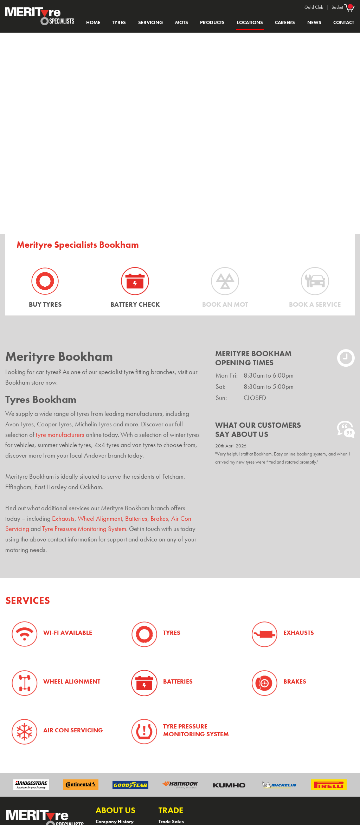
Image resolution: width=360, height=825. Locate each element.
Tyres (119, 22)
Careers (285, 22)
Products (212, 22)
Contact (343, 22)
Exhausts (63, 518)
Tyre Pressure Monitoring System (84, 529)
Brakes (159, 518)
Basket (343, 7)
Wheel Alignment (100, 518)
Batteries (136, 518)
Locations (250, 22)
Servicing (150, 22)
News (314, 22)
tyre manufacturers (60, 435)
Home (93, 22)
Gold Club (313, 7)
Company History (115, 821)
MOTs (181, 22)
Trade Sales (171, 821)
